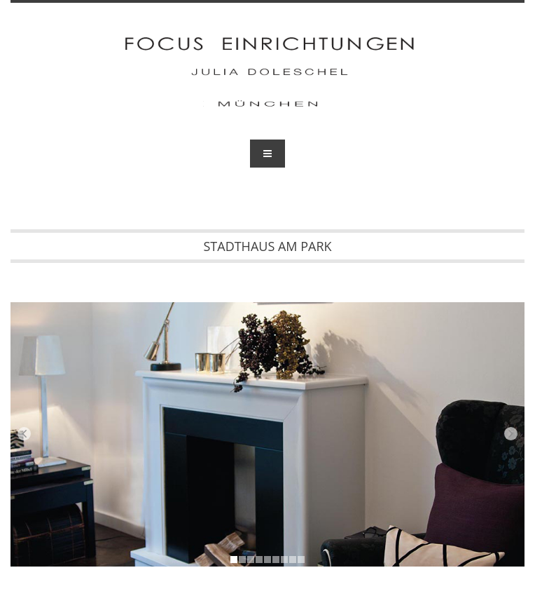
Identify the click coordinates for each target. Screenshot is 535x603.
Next (510, 433)
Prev (24, 433)
